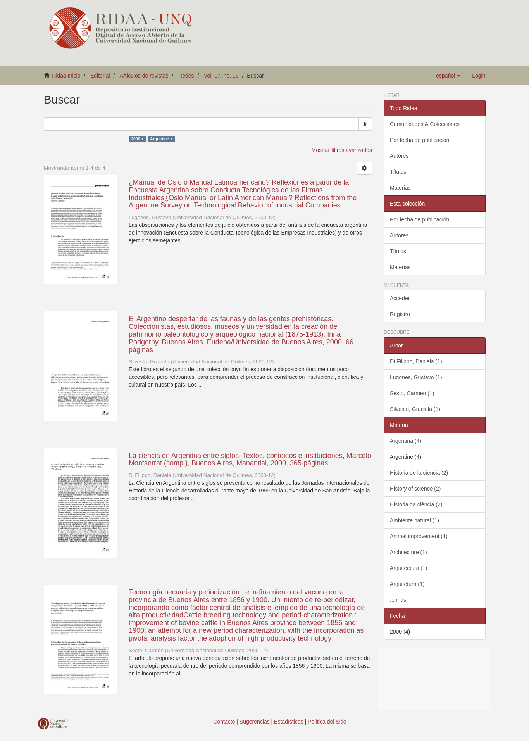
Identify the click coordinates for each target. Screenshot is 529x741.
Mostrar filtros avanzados (342, 150)
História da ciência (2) (416, 504)
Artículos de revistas (143, 76)
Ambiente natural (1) (414, 520)
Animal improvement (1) (419, 536)
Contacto (224, 722)
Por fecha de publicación (419, 140)
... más (398, 600)
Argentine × (161, 138)
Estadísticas (288, 722)
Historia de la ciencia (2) (419, 473)
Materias (400, 188)
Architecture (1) (408, 552)
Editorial (100, 76)
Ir (365, 124)
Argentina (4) (405, 441)
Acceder (400, 298)
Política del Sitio (327, 722)
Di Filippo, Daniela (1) (416, 361)
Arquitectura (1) (408, 568)
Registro (400, 314)
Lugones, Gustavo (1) (416, 377)
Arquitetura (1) (407, 584)
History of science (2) (415, 488)
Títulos (398, 172)
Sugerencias (255, 722)
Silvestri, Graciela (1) (415, 409)
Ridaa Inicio (66, 76)
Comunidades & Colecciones (425, 124)
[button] (448, 75)
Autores (399, 156)
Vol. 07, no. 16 (221, 76)
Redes (186, 76)
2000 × (137, 138)
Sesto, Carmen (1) (412, 393)
